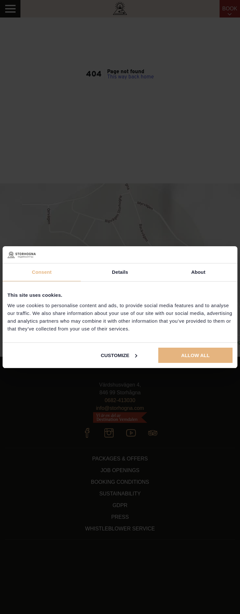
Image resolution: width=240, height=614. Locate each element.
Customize (119, 355)
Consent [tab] (42, 272)
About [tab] (198, 272)
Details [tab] (120, 272)
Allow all (195, 355)
